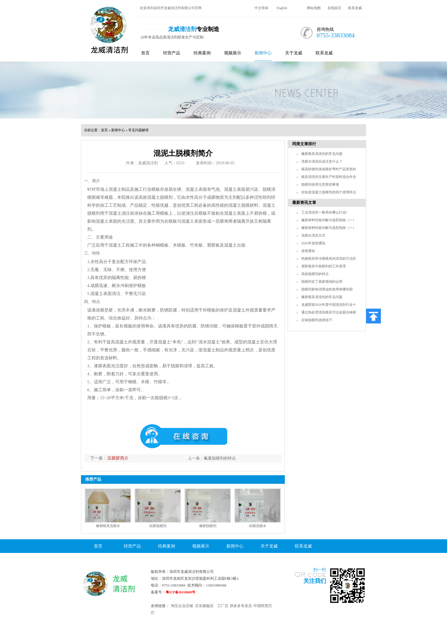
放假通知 (308, 251)
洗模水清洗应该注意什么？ (321, 161)
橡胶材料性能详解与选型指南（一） (328, 220)
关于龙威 (293, 53)
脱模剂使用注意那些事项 (320, 184)
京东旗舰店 (204, 606)
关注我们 (314, 581)
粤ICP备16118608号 (180, 592)
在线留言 (334, 8)
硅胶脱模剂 (157, 526)
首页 (145, 53)
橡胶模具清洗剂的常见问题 (321, 154)
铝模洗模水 (257, 526)
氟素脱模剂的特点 (220, 458)
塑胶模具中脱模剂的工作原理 (323, 266)
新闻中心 (263, 53)
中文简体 (261, 8)
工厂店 (222, 606)
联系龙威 (355, 8)
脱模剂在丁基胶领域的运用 (321, 282)
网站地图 (314, 8)
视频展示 (232, 53)
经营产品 (171, 53)
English (282, 8)
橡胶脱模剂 (207, 526)
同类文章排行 (304, 144)
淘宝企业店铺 (182, 606)
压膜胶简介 (118, 458)
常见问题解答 (138, 130)
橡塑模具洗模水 (108, 526)
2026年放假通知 (313, 243)
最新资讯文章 (304, 202)
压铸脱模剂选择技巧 (316, 320)
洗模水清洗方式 (313, 235)
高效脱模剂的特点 (315, 274)
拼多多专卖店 (241, 606)
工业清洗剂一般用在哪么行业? (324, 212)
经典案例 (202, 53)
